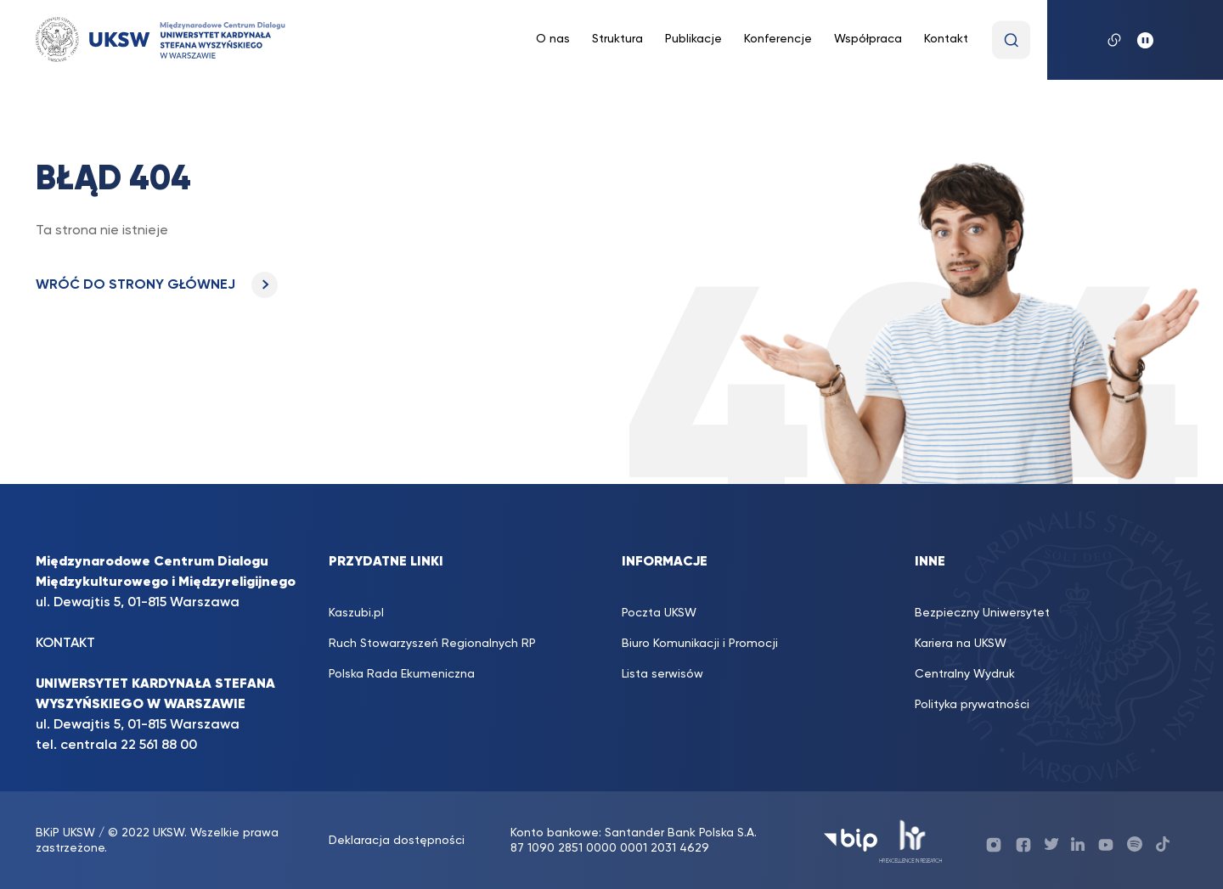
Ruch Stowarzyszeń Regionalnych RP (432, 644)
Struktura (617, 39)
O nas (553, 39)
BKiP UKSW (67, 833)
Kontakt (946, 39)
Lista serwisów (662, 674)
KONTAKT (65, 643)
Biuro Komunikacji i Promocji (700, 644)
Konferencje (778, 39)
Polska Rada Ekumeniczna (402, 674)
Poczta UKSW (659, 613)
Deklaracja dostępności (397, 841)
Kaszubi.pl (356, 613)
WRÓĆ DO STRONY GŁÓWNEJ (157, 285)
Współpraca (868, 39)
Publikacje (693, 39)
